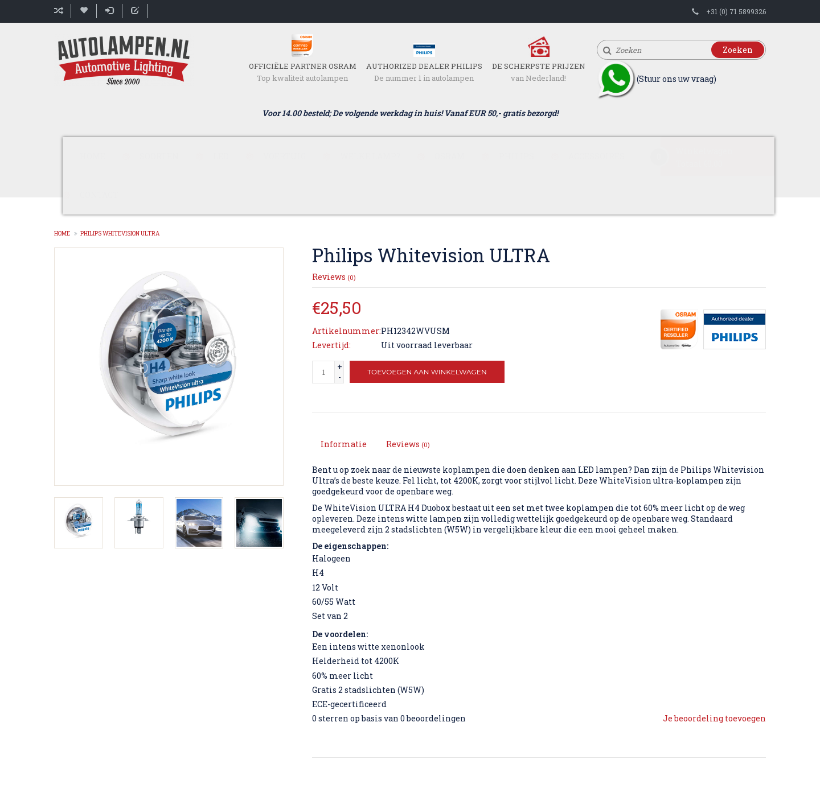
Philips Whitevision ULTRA (119, 233)
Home (92, 156)
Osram (449, 156)
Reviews (334, 276)
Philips (516, 156)
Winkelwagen (704, 151)
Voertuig (284, 156)
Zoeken (738, 49)
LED (221, 156)
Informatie (344, 444)
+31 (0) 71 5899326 (736, 11)
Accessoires (596, 156)
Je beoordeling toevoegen (714, 718)
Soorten (159, 156)
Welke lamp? (370, 156)
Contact (99, 194)
